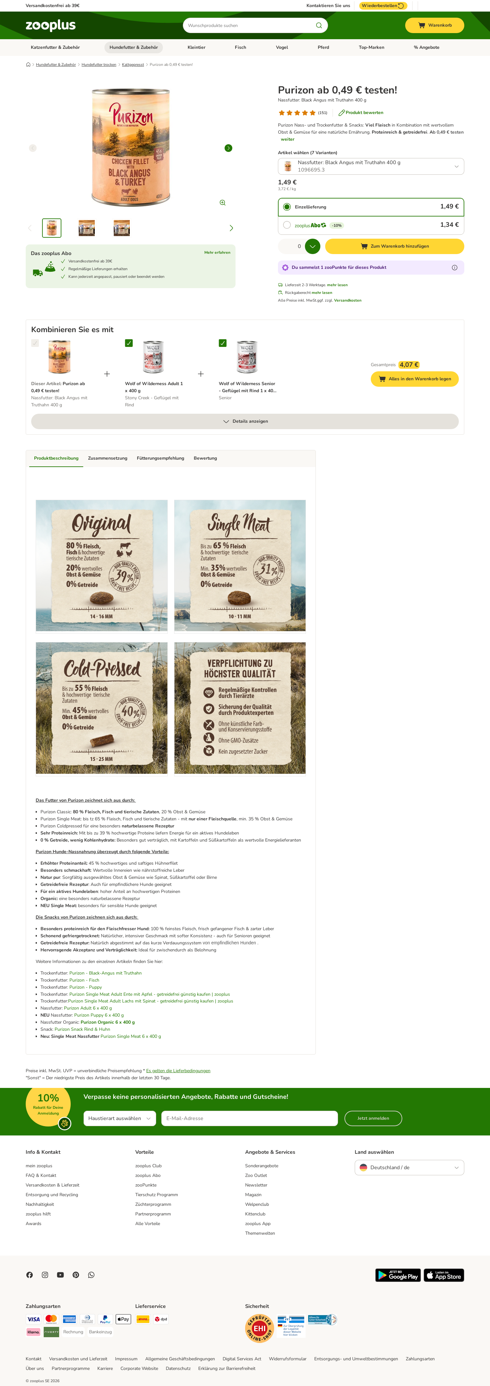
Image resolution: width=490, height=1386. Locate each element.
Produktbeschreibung (56, 458)
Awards (33, 1224)
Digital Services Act (242, 1359)
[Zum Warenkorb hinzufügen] (394, 246)
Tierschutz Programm (156, 1195)
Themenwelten (260, 1233)
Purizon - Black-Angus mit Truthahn (105, 973)
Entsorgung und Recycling (52, 1195)
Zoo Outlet (256, 1175)
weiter (287, 139)
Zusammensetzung (107, 458)
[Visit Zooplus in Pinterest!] (76, 1275)
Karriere (105, 1368)
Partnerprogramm (153, 1214)
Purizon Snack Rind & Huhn (82, 1029)
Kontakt (33, 1359)
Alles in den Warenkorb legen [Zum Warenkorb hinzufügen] (419, 379)
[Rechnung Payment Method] (73, 1332)
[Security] (259, 1329)
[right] (228, 148)
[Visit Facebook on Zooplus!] (29, 1275)
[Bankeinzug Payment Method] (100, 1332)
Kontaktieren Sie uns (328, 6)
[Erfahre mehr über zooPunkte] (454, 267)
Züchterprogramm (153, 1204)
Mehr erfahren (217, 252)
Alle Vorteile (147, 1224)
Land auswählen (374, 1152)
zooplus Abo (148, 1175)
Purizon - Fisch (84, 980)
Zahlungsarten (420, 1359)
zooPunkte (145, 1185)
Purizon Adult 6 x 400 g (88, 1008)
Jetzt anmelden (373, 1118)
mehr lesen (337, 284)
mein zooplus (39, 1166)
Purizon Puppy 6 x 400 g (99, 1015)
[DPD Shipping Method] (161, 1320)
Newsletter (256, 1185)
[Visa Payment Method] (33, 1320)
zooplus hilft (38, 1214)
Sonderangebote (261, 1166)
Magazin (253, 1195)
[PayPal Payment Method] (105, 1320)
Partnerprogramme (71, 1368)
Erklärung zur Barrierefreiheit (226, 1368)
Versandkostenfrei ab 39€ (52, 6)
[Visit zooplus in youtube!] (60, 1275)
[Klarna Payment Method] (33, 1333)
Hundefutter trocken (99, 64)
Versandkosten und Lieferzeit (78, 1359)
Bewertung (205, 458)
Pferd (323, 47)
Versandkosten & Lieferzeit (52, 1185)
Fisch (240, 47)
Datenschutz (178, 1368)
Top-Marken (371, 47)
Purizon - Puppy (85, 987)
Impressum (126, 1359)
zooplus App (258, 1224)
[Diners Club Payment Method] (87, 1320)
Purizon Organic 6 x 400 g (108, 1022)
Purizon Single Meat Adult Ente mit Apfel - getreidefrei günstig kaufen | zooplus (149, 994)
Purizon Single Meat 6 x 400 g (131, 1036)
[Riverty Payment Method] (51, 1333)
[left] (33, 148)
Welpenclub (257, 1204)
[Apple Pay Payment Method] (123, 1320)
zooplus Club (148, 1166)
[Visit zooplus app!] (398, 1280)
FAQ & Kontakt (41, 1175)
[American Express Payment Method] (69, 1320)
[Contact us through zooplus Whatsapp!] (91, 1275)
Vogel (282, 47)
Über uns (35, 1368)
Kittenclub (255, 1214)
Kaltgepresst (133, 64)
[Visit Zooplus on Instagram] (45, 1275)
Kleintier (196, 47)
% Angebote (427, 47)
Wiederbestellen (383, 6)
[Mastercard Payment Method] (51, 1320)
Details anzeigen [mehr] (245, 421)
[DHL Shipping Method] (143, 1320)
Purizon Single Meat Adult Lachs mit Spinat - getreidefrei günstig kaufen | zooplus (150, 1001)
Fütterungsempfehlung (160, 458)
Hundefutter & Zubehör (134, 47)
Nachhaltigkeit (40, 1204)
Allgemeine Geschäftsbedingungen (180, 1359)
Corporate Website (139, 1368)
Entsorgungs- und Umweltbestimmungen (356, 1359)
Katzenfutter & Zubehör (55, 47)
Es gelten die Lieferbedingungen (178, 1071)
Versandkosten (347, 300)
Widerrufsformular (288, 1359)
